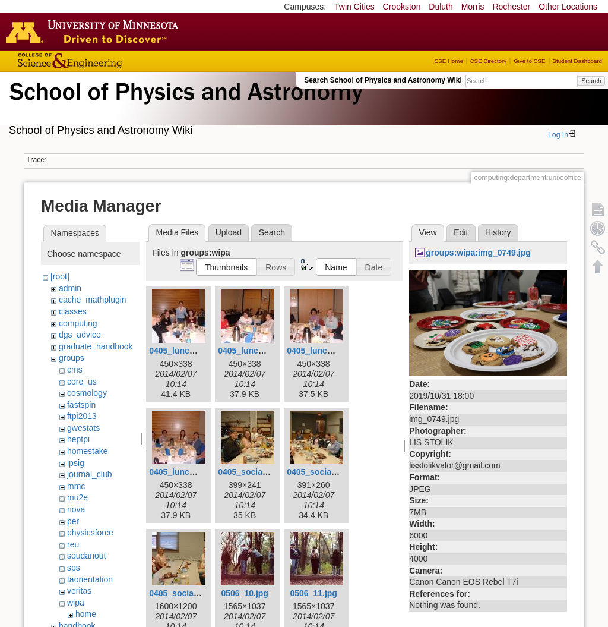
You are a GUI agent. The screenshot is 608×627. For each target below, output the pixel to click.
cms (75, 369)
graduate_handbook (96, 346)
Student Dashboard (577, 61)
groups (71, 358)
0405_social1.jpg (251, 472)
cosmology (87, 393)
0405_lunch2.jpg (250, 350)
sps (73, 567)
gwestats (83, 428)
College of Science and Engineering (107, 61)
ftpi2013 (82, 416)
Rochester (511, 6)
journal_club (89, 474)
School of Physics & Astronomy (184, 106)
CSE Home (448, 61)
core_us (82, 381)
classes (73, 311)
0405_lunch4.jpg (181, 472)
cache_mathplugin (92, 299)
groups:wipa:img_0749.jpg (478, 252)
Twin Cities (354, 6)
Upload (229, 232)
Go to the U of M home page (95, 31)
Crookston (402, 6)
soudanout (86, 555)
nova (76, 509)
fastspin (81, 404)
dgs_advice (80, 334)
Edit (461, 232)
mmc (76, 486)
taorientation (90, 579)
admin (70, 288)
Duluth (440, 6)
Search (591, 80)
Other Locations (568, 6)
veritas (79, 591)
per (73, 521)
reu (73, 544)
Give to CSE (529, 61)
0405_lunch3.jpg (319, 350)
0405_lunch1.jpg (181, 350)
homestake (87, 451)
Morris (472, 6)
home (85, 614)
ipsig (75, 463)
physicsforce (90, 532)
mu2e (77, 497)
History (498, 232)
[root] (59, 276)
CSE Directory (488, 61)
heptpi (78, 439)
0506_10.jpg (244, 593)
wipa (75, 602)
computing (78, 323)
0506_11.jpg (313, 593)
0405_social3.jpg (182, 593)
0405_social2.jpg (320, 472)
